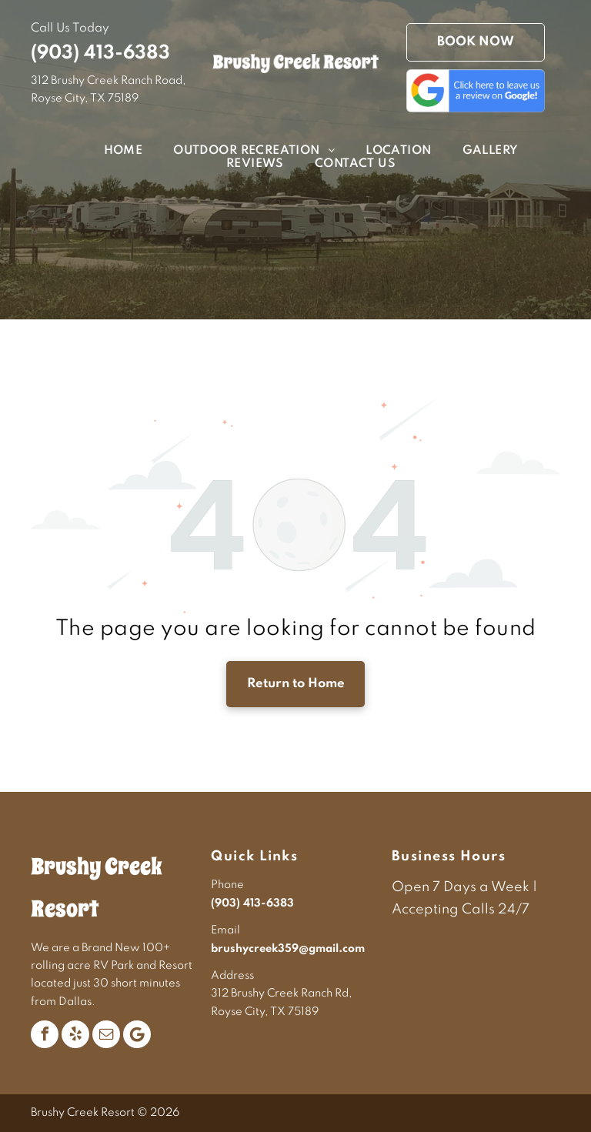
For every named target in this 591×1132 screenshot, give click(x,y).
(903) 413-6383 (100, 53)
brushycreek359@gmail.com (288, 948)
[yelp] (75, 1034)
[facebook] (44, 1034)
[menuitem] (108, 151)
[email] (106, 1034)
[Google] (137, 1034)
